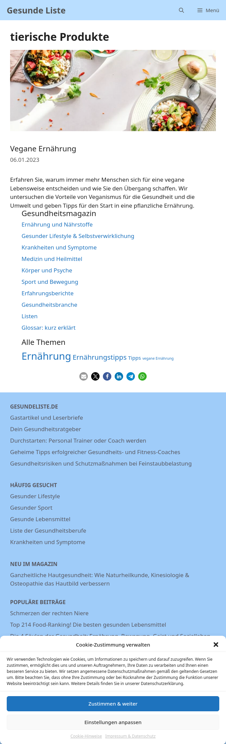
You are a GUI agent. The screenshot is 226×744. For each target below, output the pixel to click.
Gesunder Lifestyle (35, 496)
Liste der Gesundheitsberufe (48, 530)
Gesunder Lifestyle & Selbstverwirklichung (78, 236)
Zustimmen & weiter (113, 708)
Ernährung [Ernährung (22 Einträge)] (46, 356)
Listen (30, 316)
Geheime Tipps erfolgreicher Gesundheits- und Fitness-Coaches (95, 452)
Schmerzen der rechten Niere (49, 613)
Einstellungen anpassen (113, 726)
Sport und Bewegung (50, 282)
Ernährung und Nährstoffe (57, 224)
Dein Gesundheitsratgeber (45, 429)
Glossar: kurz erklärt (49, 327)
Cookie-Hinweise (86, 741)
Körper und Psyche (47, 270)
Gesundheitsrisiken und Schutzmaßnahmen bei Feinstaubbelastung (101, 463)
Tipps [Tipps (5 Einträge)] (134, 357)
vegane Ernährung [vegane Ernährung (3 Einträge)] (158, 358)
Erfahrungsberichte (48, 293)
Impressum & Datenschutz (130, 741)
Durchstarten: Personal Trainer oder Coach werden (78, 440)
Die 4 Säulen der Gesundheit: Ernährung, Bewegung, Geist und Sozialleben (110, 636)
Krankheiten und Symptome (59, 247)
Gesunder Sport (31, 507)
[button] (216, 649)
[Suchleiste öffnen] (181, 10)
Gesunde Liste (36, 10)
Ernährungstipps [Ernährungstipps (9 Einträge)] (100, 357)
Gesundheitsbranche (49, 304)
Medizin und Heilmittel (52, 259)
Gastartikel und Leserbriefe (46, 417)
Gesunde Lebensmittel (40, 519)
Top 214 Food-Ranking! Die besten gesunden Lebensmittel (88, 624)
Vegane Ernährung (43, 148)
